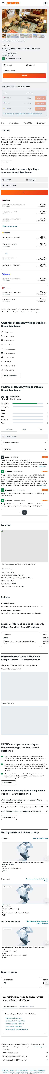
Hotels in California (8, 1072)
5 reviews (17, 59)
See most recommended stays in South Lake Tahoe (37, 922)
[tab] (9, 429)
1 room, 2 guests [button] (10, 70)
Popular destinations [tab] (27, 1006)
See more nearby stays (40, 838)
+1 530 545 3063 (8, 56)
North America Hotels (22, 1070)
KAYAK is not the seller (25, 1053)
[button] (3, 3)
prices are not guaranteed (40, 1047)
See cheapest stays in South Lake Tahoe (37, 880)
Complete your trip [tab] (10, 1006)
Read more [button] (42, 466)
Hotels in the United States (37, 1070)
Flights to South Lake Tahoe (13, 1018)
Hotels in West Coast (22, 1072)
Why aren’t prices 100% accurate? (25, 1060)
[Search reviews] (26, 436)
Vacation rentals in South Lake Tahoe (16, 1029)
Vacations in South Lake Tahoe (14, 1024)
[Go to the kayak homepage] (13, 3)
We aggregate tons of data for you (25, 1056)
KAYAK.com (5, 1070)
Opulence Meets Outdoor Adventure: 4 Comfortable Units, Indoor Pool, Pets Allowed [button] (23, 863)
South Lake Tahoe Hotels (36, 1072)
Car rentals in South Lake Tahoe (15, 1021)
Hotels (12, 1070)
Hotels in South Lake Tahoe (13, 1026)
